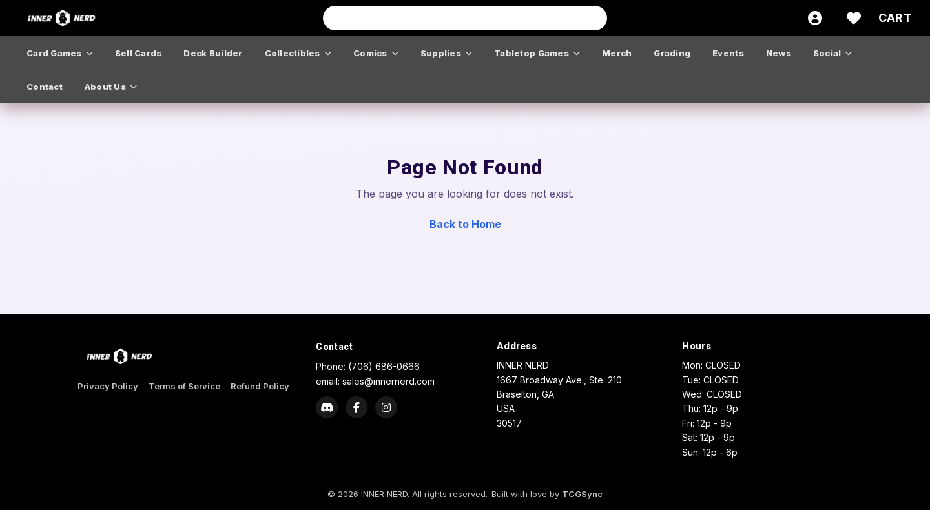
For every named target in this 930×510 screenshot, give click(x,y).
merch (617, 53)
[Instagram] (386, 407)
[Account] (815, 18)
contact (44, 86)
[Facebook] (356, 407)
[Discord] (327, 407)
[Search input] (465, 18)
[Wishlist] (854, 18)
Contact (334, 347)
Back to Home (465, 224)
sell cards (138, 53)
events (728, 53)
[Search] (593, 18)
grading (672, 53)
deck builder (212, 53)
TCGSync (582, 494)
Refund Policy (260, 386)
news (778, 53)
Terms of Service (184, 386)
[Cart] (895, 18)
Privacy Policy (108, 386)
